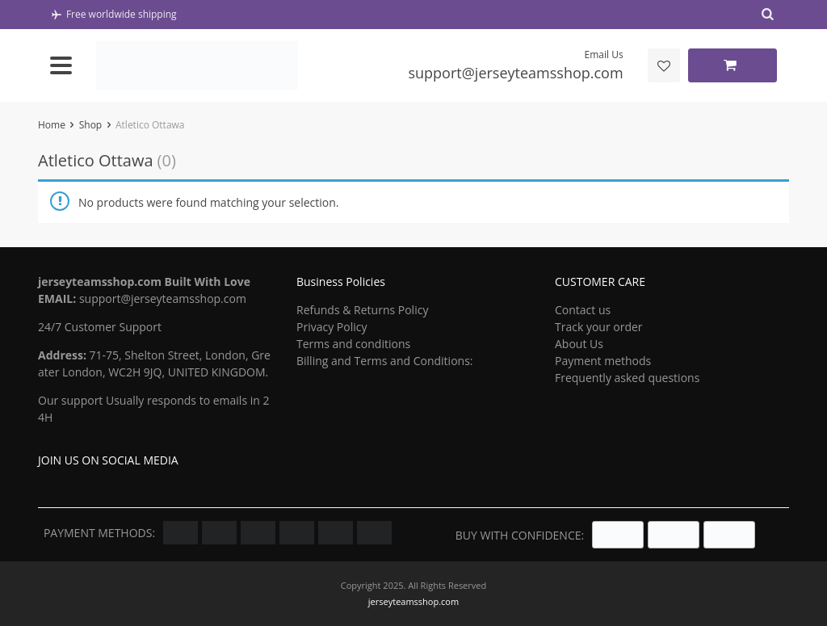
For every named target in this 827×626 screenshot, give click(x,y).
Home (51, 125)
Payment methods (603, 360)
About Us (579, 343)
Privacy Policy (331, 326)
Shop (91, 125)
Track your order (599, 326)
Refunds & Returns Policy (362, 309)
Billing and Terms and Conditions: (384, 360)
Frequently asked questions (627, 377)
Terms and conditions (353, 343)
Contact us (583, 309)
